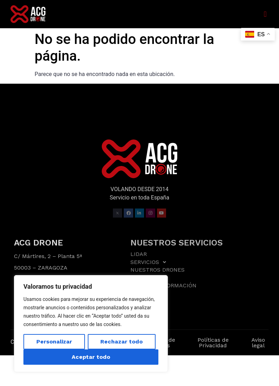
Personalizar (54, 341)
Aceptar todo (91, 357)
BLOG (137, 293)
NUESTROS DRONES (157, 269)
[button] (265, 14)
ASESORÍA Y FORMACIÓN (163, 285)
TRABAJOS (144, 277)
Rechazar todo (121, 341)
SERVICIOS (150, 262)
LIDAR (138, 254)
